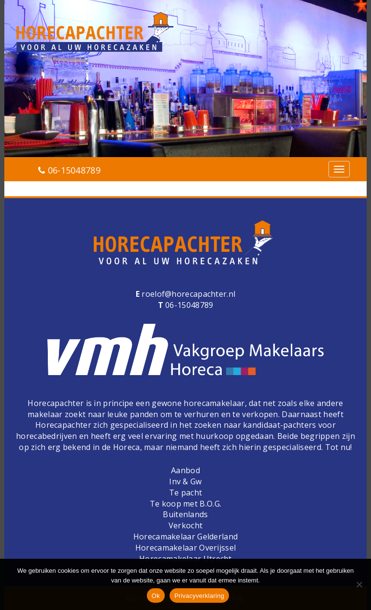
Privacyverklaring (199, 595)
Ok (156, 595)
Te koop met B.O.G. (185, 503)
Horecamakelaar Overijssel (185, 547)
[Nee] (359, 584)
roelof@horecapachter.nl (187, 294)
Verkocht (185, 525)
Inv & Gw (185, 481)
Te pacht (185, 492)
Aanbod (185, 470)
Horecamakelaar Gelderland (185, 536)
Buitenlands (185, 514)
